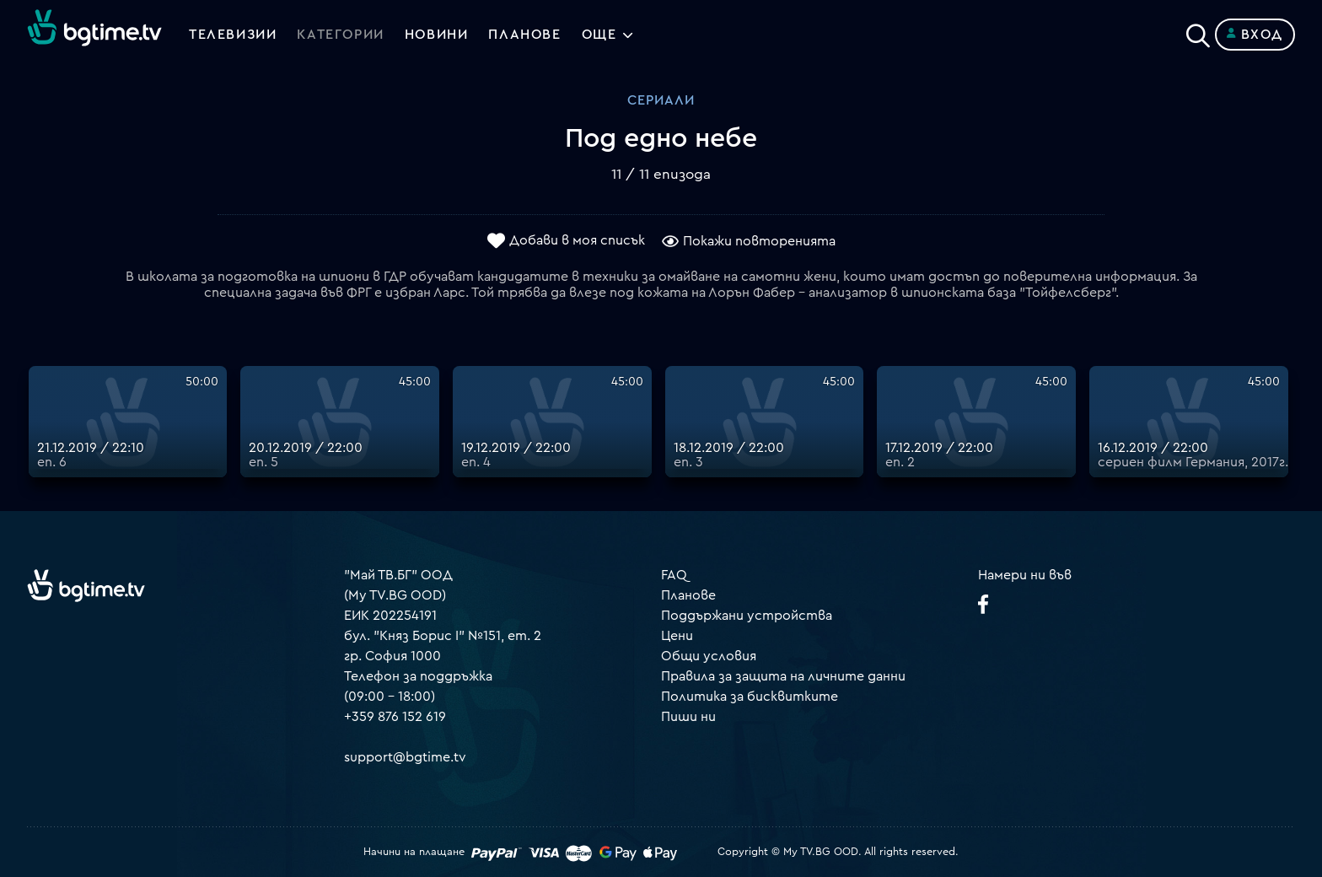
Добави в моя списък (577, 240)
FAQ (674, 575)
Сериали (661, 100)
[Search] (1198, 31)
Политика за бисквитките (749, 696)
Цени (677, 636)
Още (599, 34)
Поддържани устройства (746, 615)
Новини (437, 34)
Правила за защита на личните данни (783, 676)
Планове (688, 595)
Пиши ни (688, 717)
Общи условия (708, 656)
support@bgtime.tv (405, 757)
